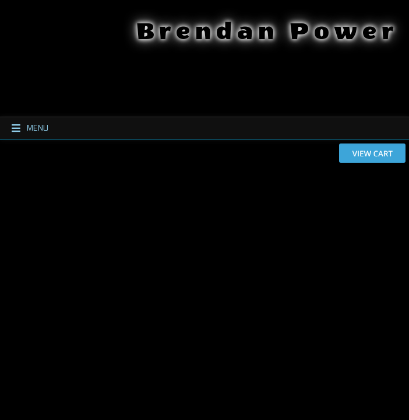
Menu (24, 128)
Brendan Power (286, 29)
